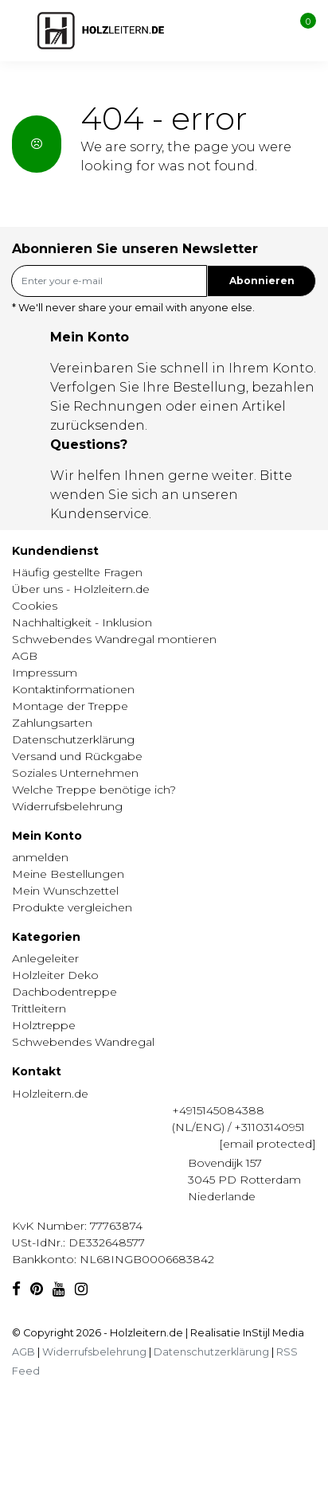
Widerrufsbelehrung (67, 806)
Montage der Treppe (70, 706)
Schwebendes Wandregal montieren (114, 639)
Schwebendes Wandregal (83, 1042)
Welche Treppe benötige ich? (94, 789)
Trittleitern (39, 1008)
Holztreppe (44, 1025)
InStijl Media (272, 1333)
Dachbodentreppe (64, 992)
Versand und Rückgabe (77, 756)
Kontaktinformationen (73, 689)
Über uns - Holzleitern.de (81, 589)
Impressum (44, 672)
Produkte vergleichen (72, 907)
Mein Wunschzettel (65, 890)
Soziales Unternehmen (75, 773)
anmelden (40, 857)
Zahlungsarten (52, 723)
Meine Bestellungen (68, 874)
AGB (24, 656)
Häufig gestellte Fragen (77, 572)
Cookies (34, 606)
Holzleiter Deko (55, 975)
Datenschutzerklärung (73, 739)
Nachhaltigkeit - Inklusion (82, 622)
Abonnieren (262, 281)
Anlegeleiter (45, 958)
